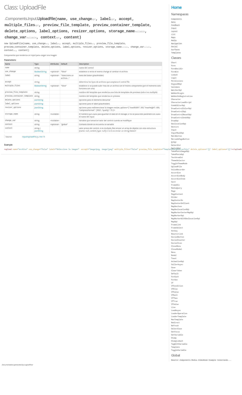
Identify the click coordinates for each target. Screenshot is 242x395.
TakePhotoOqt (177, 154)
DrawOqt (175, 121)
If (172, 283)
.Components (16, 18)
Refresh (175, 326)
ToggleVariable (178, 350)
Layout (174, 31)
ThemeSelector (178, 160)
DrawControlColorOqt (181, 108)
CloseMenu (176, 246)
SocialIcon (176, 243)
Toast (174, 258)
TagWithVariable (179, 344)
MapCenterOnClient (180, 203)
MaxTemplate (177, 319)
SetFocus (175, 332)
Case (173, 267)
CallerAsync (177, 264)
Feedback (175, 25)
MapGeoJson (176, 206)
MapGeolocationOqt (180, 209)
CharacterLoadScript (181, 102)
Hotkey (174, 231)
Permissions (177, 81)
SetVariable (177, 335)
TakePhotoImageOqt (180, 151)
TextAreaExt (177, 157)
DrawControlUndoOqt (180, 117)
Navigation (176, 43)
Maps (173, 37)
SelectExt (176, 145)
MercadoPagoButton (180, 139)
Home (176, 7)
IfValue (175, 304)
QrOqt (174, 142)
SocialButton (177, 237)
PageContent (177, 194)
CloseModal (176, 249)
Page (173, 191)
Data (173, 22)
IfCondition (177, 286)
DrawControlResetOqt (181, 114)
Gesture (175, 127)
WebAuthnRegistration (182, 96)
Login (174, 78)
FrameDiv (175, 185)
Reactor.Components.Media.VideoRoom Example (201, 360)
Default (175, 274)
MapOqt (174, 222)
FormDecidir (177, 69)
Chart (174, 62)
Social (174, 46)
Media (174, 40)
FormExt (175, 72)
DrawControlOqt (178, 111)
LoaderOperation (179, 313)
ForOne (174, 280)
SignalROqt (176, 84)
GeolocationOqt (178, 124)
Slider (174, 197)
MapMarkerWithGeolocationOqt (185, 218)
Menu (173, 252)
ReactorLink (177, 234)
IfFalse (175, 292)
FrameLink (176, 225)
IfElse (174, 289)
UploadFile (176, 166)
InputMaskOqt (177, 133)
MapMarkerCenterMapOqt (182, 212)
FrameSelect (177, 228)
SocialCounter (178, 240)
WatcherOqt (176, 90)
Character (176, 99)
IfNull (174, 295)
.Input (31, 18)
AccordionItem (178, 179)
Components (176, 19)
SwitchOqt (176, 148)
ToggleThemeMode (179, 163)
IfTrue (174, 301)
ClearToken (176, 270)
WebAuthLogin (177, 93)
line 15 (42, 135)
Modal (174, 255)
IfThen (174, 298)
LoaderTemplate (178, 316)
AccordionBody (178, 176)
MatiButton (176, 136)
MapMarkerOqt (177, 215)
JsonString (38, 99)
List (173, 34)
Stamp (174, 338)
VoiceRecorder (178, 170)
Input (174, 28)
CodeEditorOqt (178, 105)
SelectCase (176, 329)
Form (173, 65)
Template (175, 347)
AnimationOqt (177, 261)
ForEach (175, 277)
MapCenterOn (177, 200)
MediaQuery (176, 188)
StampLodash (177, 341)
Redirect (175, 322)
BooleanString (40, 70)
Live (173, 307)
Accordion (176, 173)
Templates (176, 52)
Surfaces (175, 49)
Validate (175, 87)
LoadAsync (176, 310)
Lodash (174, 75)
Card (173, 182)
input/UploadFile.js (30, 135)
